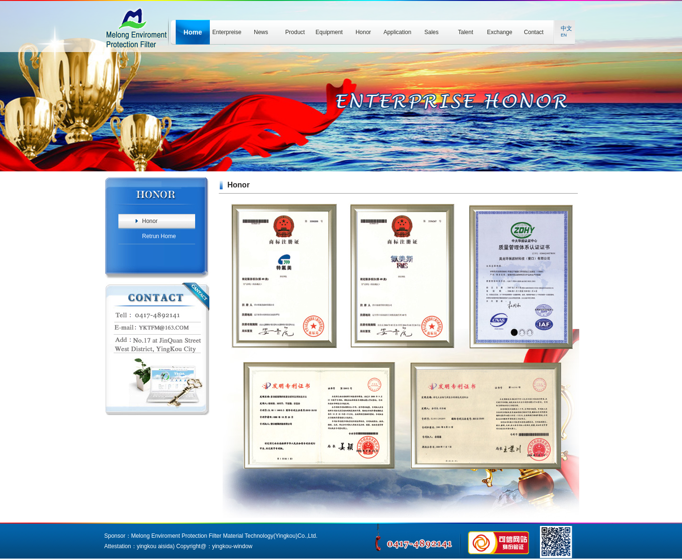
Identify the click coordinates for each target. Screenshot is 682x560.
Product (295, 32)
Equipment (328, 32)
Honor (363, 32)
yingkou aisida (155, 546)
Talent (465, 32)
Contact (533, 32)
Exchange (499, 32)
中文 (566, 28)
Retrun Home (159, 236)
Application (398, 32)
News (261, 32)
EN (564, 35)
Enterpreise (226, 32)
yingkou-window (232, 546)
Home (193, 32)
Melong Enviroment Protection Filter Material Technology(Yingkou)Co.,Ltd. (224, 536)
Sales (431, 32)
